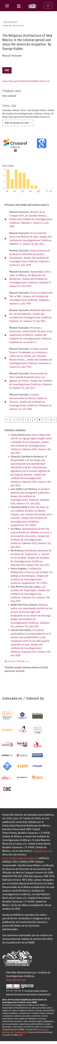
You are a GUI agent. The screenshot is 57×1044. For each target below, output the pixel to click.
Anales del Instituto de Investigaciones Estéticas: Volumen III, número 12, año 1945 (30, 405)
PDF (7, 70)
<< (7, 419)
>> (54, 419)
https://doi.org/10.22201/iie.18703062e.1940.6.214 (26, 81)
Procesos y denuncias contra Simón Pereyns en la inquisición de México (30, 331)
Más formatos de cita (17, 122)
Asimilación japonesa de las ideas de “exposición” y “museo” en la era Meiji (31, 554)
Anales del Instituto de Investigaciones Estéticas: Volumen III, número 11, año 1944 (30, 317)
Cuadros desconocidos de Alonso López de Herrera (28, 398)
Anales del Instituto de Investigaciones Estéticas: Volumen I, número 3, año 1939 (30, 223)
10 (22, 661)
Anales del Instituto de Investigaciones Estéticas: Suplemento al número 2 (30, 339)
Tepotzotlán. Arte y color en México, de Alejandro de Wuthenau (30, 275)
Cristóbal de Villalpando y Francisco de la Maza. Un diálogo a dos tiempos (31, 572)
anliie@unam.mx (42, 851)
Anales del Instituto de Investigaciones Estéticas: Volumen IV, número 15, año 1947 (30, 384)
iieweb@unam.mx (16, 979)
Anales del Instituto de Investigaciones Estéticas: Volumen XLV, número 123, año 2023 (30, 561)
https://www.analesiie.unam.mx (19, 858)
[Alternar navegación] (48, 6)
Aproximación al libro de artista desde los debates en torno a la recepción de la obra (31, 532)
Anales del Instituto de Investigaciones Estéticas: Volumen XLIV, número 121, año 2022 (30, 500)
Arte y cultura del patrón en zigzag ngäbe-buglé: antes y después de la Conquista (31, 438)
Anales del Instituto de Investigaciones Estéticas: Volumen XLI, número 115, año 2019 (30, 623)
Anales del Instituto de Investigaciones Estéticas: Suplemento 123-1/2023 (29, 522)
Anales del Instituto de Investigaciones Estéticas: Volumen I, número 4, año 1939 (29, 300)
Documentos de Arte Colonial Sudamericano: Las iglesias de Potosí (28, 377)
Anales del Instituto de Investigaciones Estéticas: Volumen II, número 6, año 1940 (30, 282)
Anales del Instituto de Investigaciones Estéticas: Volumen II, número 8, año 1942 (30, 240)
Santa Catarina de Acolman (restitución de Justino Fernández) (29, 254)
